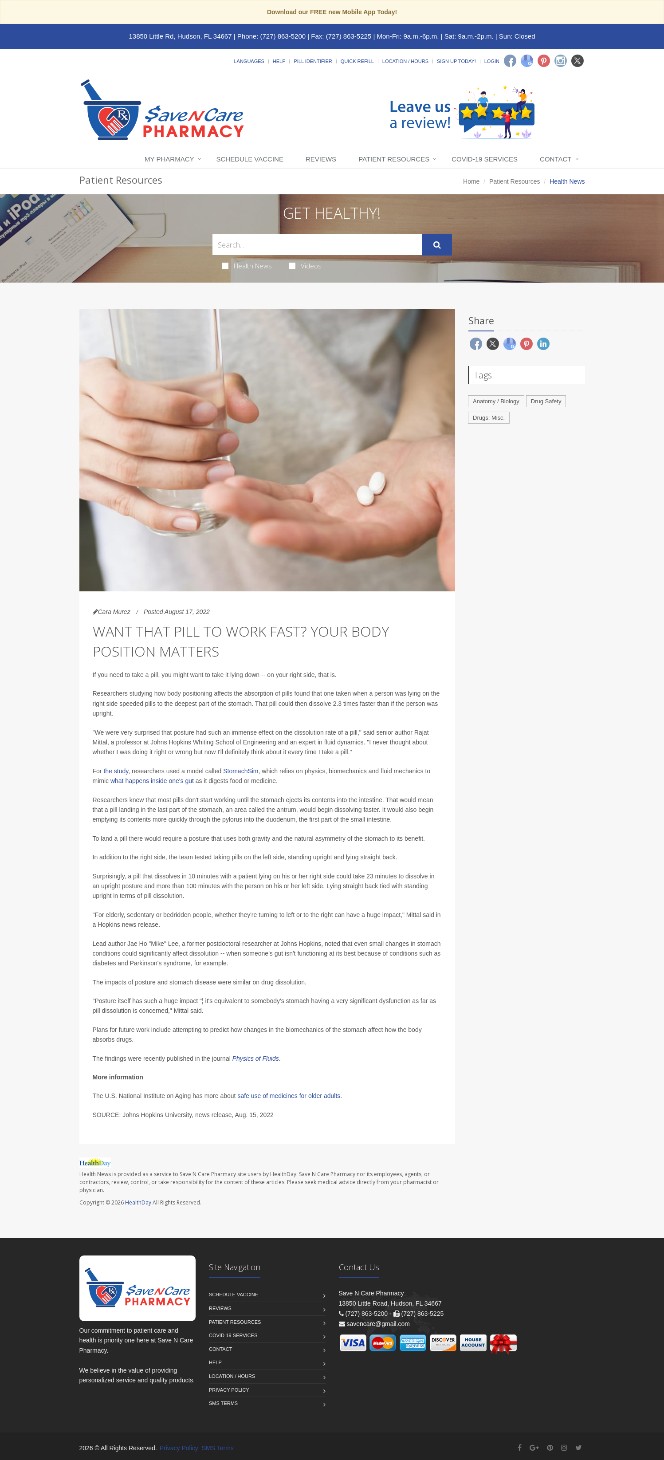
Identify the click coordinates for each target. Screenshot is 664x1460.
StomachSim (240, 771)
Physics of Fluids (255, 1058)
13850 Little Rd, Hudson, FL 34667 (180, 36)
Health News (247, 265)
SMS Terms (223, 1403)
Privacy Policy (229, 1390)
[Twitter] (577, 61)
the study (115, 771)
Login (491, 61)
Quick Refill (357, 61)
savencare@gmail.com (378, 1323)
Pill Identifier (313, 61)
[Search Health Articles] (317, 244)
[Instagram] (560, 61)
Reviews (321, 159)
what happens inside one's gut (152, 780)
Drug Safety (546, 401)
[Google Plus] (534, 1448)
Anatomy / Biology (496, 401)
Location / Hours (405, 61)
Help (279, 61)
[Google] (527, 61)
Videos (305, 265)
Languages (249, 61)
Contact (555, 159)
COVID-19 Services (485, 159)
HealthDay (138, 1202)
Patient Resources (393, 159)
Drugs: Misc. (489, 417)
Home (471, 181)
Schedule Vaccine (249, 159)
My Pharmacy (169, 159)
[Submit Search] (437, 245)
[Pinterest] (544, 61)
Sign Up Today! (456, 61)
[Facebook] (510, 61)
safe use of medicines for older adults (288, 1095)
